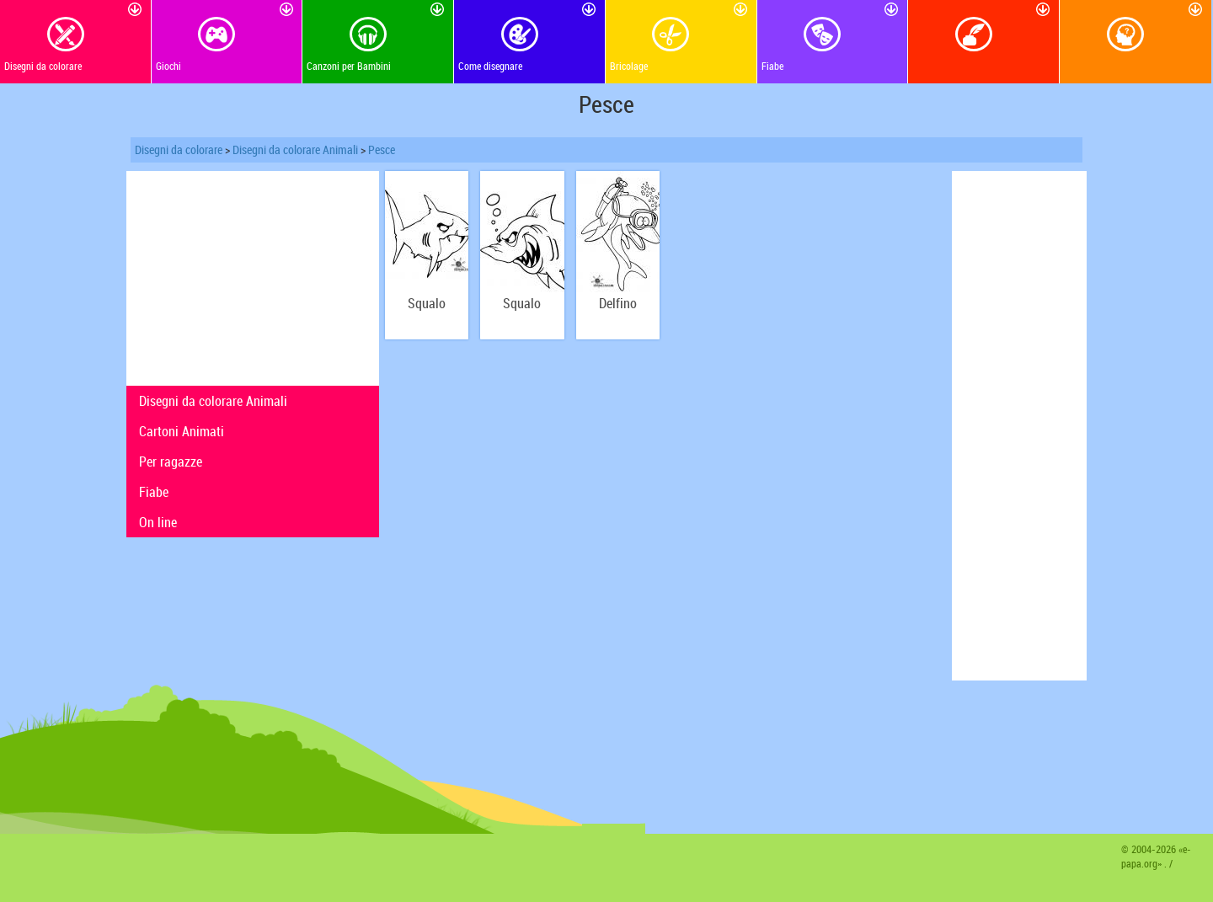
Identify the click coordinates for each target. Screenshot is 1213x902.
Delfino (618, 303)
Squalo (427, 303)
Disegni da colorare (178, 149)
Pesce (381, 149)
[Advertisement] (252, 276)
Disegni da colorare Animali (295, 149)
